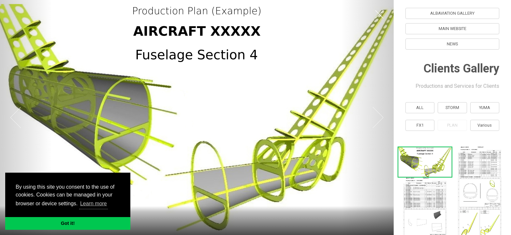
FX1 (420, 125)
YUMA (484, 107)
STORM (452, 107)
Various (485, 125)
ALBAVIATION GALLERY (452, 13)
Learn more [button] (93, 203)
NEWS (452, 43)
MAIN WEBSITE (452, 28)
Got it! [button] (68, 223)
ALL (420, 107)
